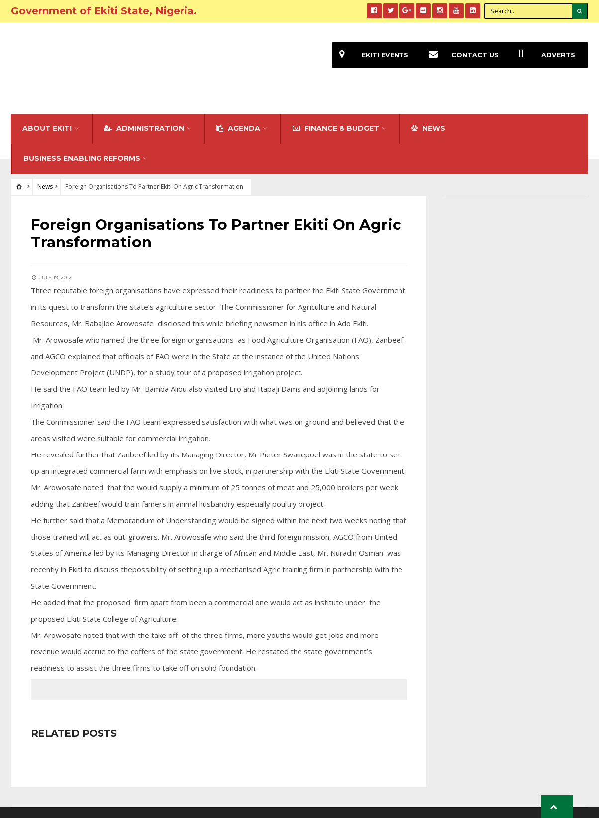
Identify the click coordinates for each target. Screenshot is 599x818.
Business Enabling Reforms (81, 141)
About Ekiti (47, 111)
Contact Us (460, 55)
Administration (144, 111)
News (45, 170)
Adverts (543, 55)
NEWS (428, 111)
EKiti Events (370, 55)
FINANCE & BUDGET (336, 111)
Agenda (238, 111)
